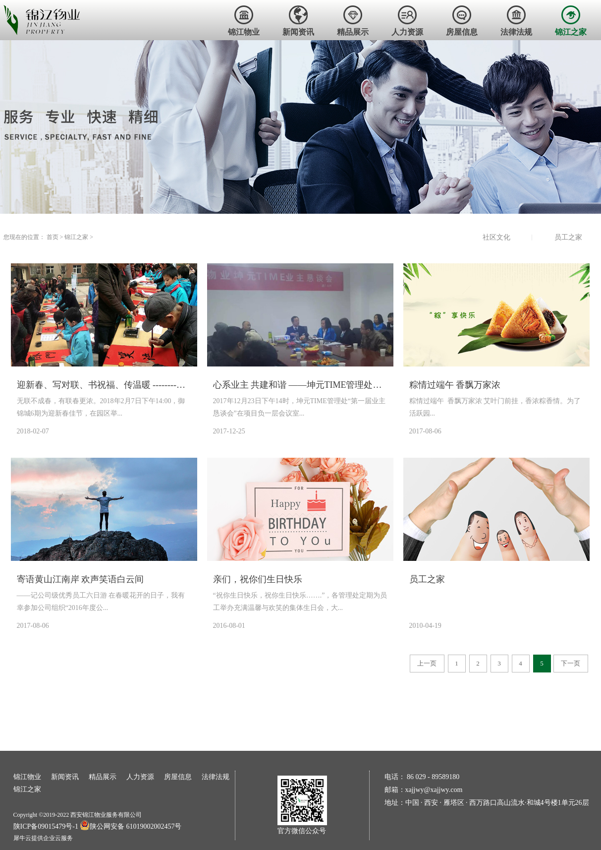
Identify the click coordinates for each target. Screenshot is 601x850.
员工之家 (427, 579)
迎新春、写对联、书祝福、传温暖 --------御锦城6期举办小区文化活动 (104, 385)
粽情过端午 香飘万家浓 (455, 385)
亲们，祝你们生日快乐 (257, 579)
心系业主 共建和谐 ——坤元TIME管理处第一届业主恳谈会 (300, 385)
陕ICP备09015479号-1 (45, 826)
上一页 (427, 663)
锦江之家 (76, 237)
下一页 (570, 663)
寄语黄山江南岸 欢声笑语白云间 (80, 579)
